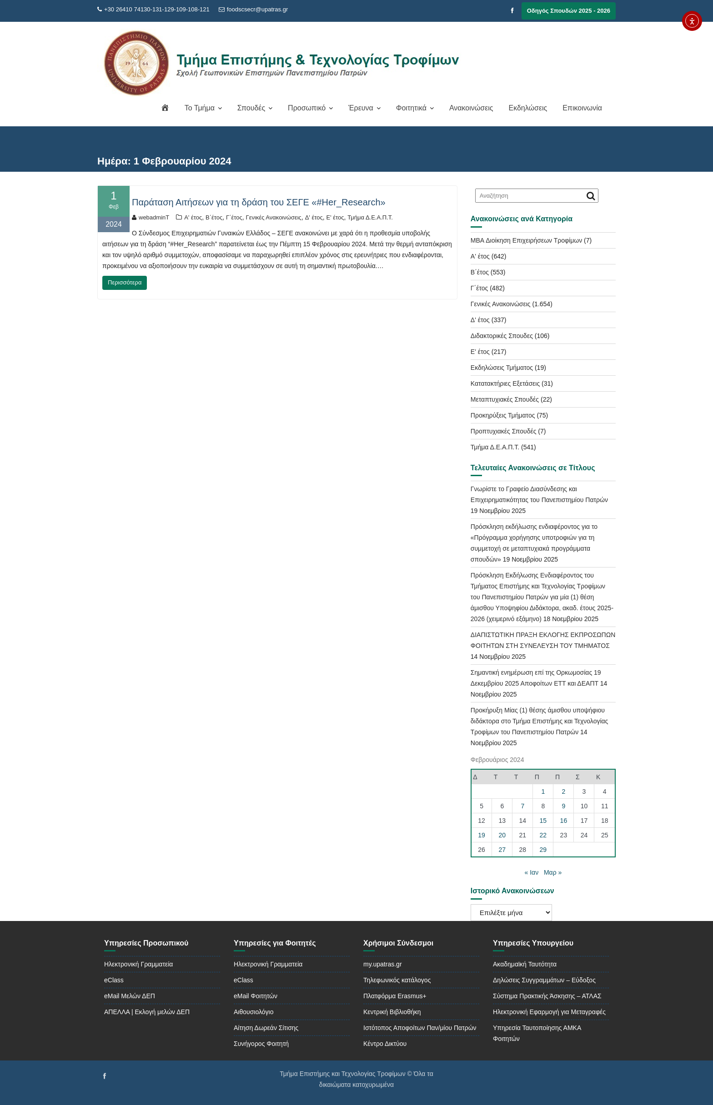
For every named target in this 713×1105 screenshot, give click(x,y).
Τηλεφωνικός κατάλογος (397, 980)
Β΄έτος (214, 217)
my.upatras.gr (382, 964)
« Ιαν (532, 872)
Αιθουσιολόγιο (253, 1011)
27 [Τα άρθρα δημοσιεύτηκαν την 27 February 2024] (502, 849)
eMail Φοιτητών (255, 996)
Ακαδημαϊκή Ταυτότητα (525, 964)
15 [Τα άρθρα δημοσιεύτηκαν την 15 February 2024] (543, 820)
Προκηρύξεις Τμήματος (503, 415)
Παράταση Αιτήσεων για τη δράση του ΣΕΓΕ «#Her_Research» (259, 202)
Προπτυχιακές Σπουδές (504, 431)
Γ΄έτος (234, 217)
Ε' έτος (335, 217)
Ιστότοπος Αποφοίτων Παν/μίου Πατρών (420, 1027)
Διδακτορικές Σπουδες (502, 335)
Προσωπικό (307, 108)
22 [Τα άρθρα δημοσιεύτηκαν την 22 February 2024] (543, 835)
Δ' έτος (314, 217)
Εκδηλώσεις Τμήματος (502, 367)
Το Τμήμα (200, 108)
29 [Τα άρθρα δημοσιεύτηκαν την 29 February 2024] (543, 849)
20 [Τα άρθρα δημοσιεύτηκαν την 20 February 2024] (502, 835)
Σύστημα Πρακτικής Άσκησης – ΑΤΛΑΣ (547, 996)
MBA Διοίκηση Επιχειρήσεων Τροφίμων (526, 240)
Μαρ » (553, 872)
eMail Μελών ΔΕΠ (129, 996)
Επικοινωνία (582, 108)
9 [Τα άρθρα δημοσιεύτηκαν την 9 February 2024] (564, 806)
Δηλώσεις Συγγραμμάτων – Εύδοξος (544, 980)
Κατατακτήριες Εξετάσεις (505, 383)
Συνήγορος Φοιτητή (261, 1043)
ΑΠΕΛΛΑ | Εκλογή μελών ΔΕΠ (147, 1011)
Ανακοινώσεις (471, 108)
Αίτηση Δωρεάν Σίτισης (266, 1027)
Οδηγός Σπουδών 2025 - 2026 (568, 10)
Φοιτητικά (411, 108)
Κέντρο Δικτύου (385, 1043)
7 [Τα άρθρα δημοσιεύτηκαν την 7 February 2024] (522, 806)
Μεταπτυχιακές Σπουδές (505, 399)
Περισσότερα (124, 282)
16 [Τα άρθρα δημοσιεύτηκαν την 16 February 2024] (563, 820)
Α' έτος (193, 217)
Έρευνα (360, 108)
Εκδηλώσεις (527, 108)
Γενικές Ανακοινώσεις (273, 217)
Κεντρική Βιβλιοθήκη (392, 1011)
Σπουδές (251, 108)
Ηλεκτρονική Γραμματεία (138, 964)
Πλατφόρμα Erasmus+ (395, 996)
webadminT (150, 217)
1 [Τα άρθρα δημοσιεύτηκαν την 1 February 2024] (543, 791)
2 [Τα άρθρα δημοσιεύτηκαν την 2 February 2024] (564, 791)
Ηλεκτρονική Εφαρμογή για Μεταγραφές (549, 1011)
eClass (114, 980)
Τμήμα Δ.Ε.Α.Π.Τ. (370, 217)
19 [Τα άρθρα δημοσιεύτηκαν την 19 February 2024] (481, 835)
